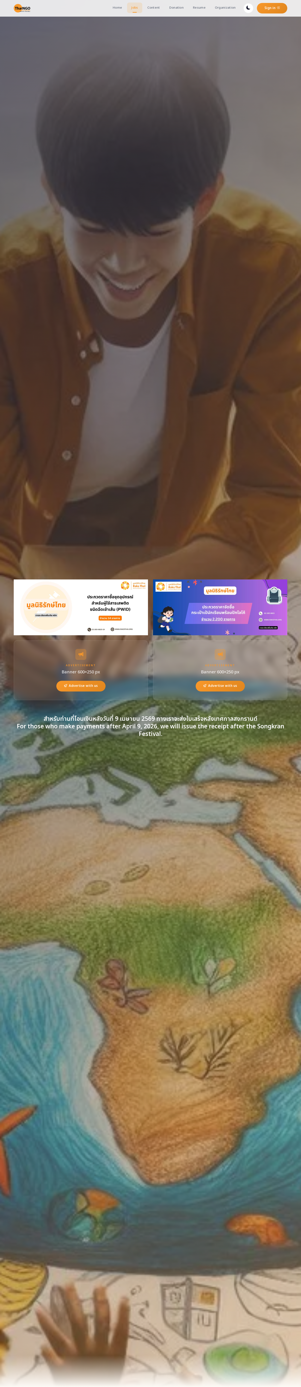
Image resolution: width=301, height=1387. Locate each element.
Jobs (134, 7)
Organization (225, 7)
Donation (176, 7)
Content (153, 7)
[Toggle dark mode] (248, 8)
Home (117, 7)
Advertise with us (81, 685)
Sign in (272, 8)
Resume (199, 7)
